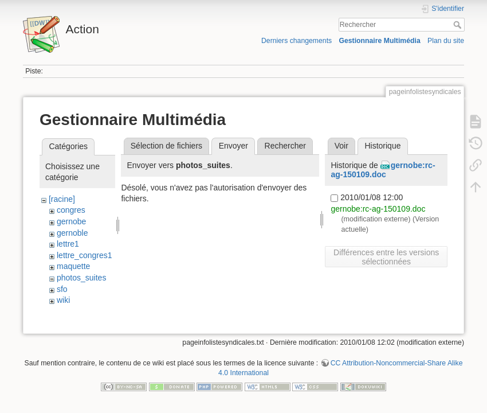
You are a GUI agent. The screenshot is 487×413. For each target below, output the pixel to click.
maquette (73, 266)
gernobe (71, 221)
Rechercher (458, 25)
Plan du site (445, 41)
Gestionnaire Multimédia (379, 41)
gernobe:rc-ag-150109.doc (383, 170)
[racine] (62, 199)
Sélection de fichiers (166, 145)
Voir (341, 145)
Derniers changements (296, 41)
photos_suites (81, 277)
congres (71, 210)
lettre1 (68, 243)
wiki (63, 300)
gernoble (72, 232)
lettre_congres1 (84, 255)
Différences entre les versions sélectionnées (386, 257)
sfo (62, 289)
